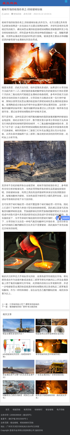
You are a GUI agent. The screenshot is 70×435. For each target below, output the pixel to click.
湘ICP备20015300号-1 (18, 419)
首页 (7, 409)
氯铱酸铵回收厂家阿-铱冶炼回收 (23, 307)
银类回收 (27, 409)
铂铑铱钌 (38, 409)
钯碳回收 (16, 409)
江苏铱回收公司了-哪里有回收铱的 (24, 304)
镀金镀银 (49, 409)
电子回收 (60, 409)
